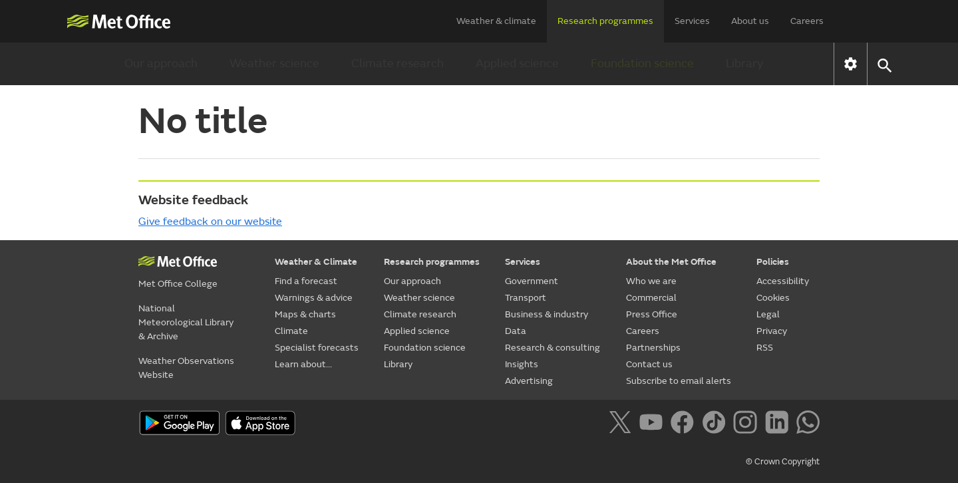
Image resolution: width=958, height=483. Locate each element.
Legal (768, 314)
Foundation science (642, 63)
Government (531, 281)
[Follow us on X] (622, 424)
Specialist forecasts (317, 347)
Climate (291, 331)
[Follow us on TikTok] (716, 424)
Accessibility (782, 281)
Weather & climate (496, 21)
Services (692, 21)
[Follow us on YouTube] (653, 424)
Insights (521, 364)
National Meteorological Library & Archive (186, 322)
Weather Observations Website (186, 368)
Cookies (773, 297)
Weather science (274, 63)
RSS (764, 347)
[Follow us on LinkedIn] (779, 424)
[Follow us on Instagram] (747, 424)
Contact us (649, 364)
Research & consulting (552, 347)
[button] (884, 64)
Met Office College (178, 283)
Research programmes (605, 21)
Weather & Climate (316, 261)
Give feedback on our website (210, 221)
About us (750, 21)
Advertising (529, 381)
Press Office (651, 314)
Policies (772, 261)
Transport (525, 297)
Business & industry (546, 314)
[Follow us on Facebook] (685, 424)
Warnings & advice (314, 297)
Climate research (397, 63)
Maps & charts (305, 314)
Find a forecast (306, 281)
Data (515, 331)
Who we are (651, 281)
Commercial (651, 297)
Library (744, 63)
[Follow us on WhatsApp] (808, 424)
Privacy (771, 331)
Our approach (161, 63)
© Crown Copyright (783, 461)
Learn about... (303, 364)
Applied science (517, 63)
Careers (807, 21)
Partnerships (653, 347)
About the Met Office (671, 261)
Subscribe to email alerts (678, 381)
